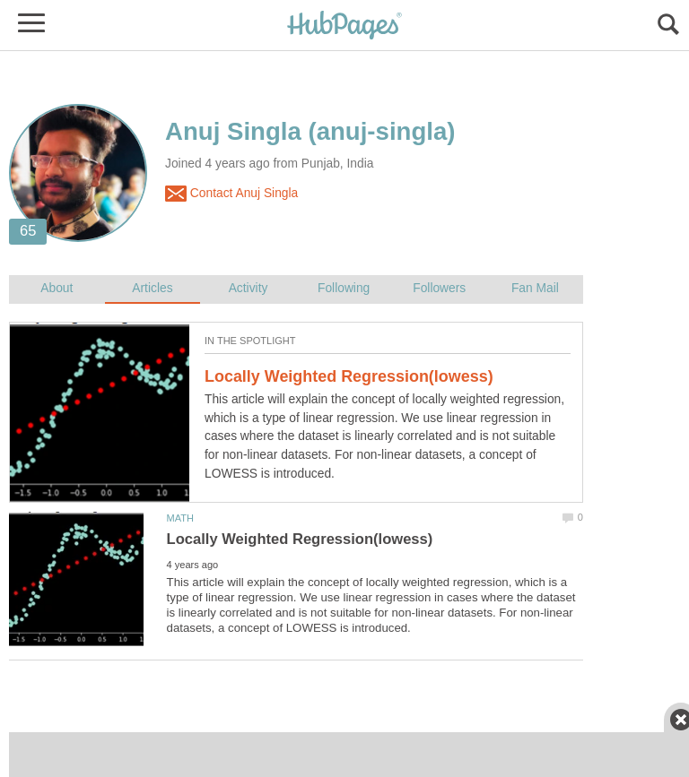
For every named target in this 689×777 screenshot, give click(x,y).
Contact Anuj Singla (231, 193)
